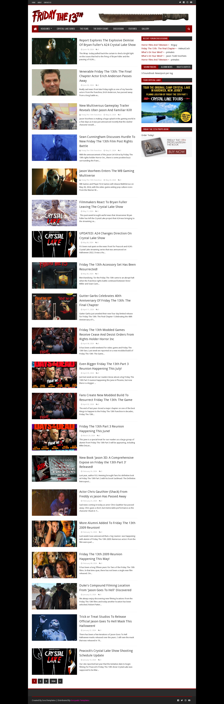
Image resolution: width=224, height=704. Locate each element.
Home (33, 2)
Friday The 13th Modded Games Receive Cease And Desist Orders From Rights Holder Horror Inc (106, 334)
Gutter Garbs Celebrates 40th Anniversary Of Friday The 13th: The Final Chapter (105, 300)
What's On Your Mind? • (152, 52)
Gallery (145, 28)
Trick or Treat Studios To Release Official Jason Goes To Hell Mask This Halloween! (105, 621)
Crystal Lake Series (66, 28)
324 (53, 681)
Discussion (118, 28)
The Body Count (100, 28)
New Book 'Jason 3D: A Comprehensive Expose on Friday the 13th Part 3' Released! (106, 462)
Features (132, 28)
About (40, 2)
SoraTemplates (49, 700)
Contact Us (47, 2)
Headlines (45, 28)
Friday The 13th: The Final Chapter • (158, 48)
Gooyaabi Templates (80, 700)
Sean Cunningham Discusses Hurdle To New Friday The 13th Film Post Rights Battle (107, 141)
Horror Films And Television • (155, 45)
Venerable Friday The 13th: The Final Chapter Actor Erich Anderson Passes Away (105, 76)
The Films (84, 28)
